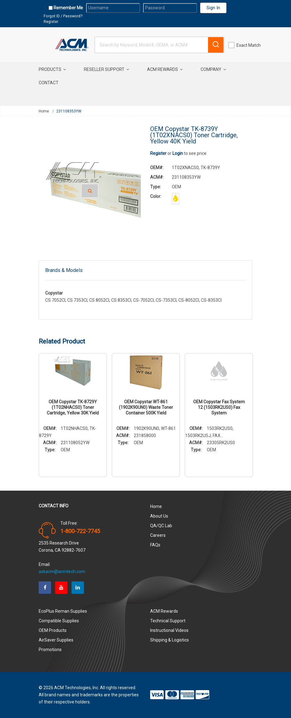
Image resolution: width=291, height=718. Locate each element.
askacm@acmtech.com (62, 571)
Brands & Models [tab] (64, 270)
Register (51, 21)
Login (177, 153)
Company (213, 69)
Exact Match (249, 45)
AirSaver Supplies (56, 639)
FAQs (155, 544)
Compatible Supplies (59, 620)
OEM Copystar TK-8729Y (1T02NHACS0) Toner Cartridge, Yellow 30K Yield (73, 407)
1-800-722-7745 (80, 531)
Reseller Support (106, 69)
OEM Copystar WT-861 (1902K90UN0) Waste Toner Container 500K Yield (146, 407)
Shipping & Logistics (169, 639)
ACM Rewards (165, 69)
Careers (158, 535)
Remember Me (68, 7)
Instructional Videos (169, 630)
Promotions (50, 649)
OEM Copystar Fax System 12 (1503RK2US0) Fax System (219, 407)
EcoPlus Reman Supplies (63, 611)
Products (52, 69)
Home (44, 111)
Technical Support (167, 620)
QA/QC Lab (161, 525)
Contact (49, 82)
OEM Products (53, 630)
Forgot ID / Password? (63, 16)
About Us (159, 516)
